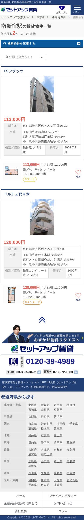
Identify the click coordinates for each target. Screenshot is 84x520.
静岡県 (45, 442)
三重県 (71, 442)
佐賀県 (45, 484)
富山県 (58, 435)
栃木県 (45, 428)
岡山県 (58, 461)
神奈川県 (46, 423)
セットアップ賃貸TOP (15, 17)
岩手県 (58, 405)
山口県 (45, 461)
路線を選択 (59, 17)
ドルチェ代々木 (17, 194)
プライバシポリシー (63, 495)
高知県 (58, 473)
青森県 (45, 405)
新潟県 (58, 416)
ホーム (21, 495)
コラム (63, 511)
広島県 (32, 461)
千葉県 (73, 423)
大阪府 (32, 449)
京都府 (58, 449)
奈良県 (71, 449)
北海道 (32, 405)
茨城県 (32, 428)
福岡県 (32, 480)
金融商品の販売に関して (21, 503)
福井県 (32, 435)
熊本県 (45, 480)
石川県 (45, 435)
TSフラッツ (13, 71)
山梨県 (32, 416)
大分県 (58, 480)
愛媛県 (45, 473)
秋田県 (71, 405)
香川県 (32, 473)
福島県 (58, 409)
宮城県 (32, 409)
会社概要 (21, 511)
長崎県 (32, 484)
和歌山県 (46, 454)
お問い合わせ (63, 503)
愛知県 (32, 442)
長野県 (45, 416)
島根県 (32, 466)
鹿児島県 (72, 480)
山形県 (45, 409)
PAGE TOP (42, 320)
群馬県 (58, 428)
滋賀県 (32, 454)
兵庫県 (45, 449)
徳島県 (71, 473)
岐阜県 (58, 442)
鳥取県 (71, 461)
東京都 (41, 17)
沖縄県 (58, 484)
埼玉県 (61, 423)
